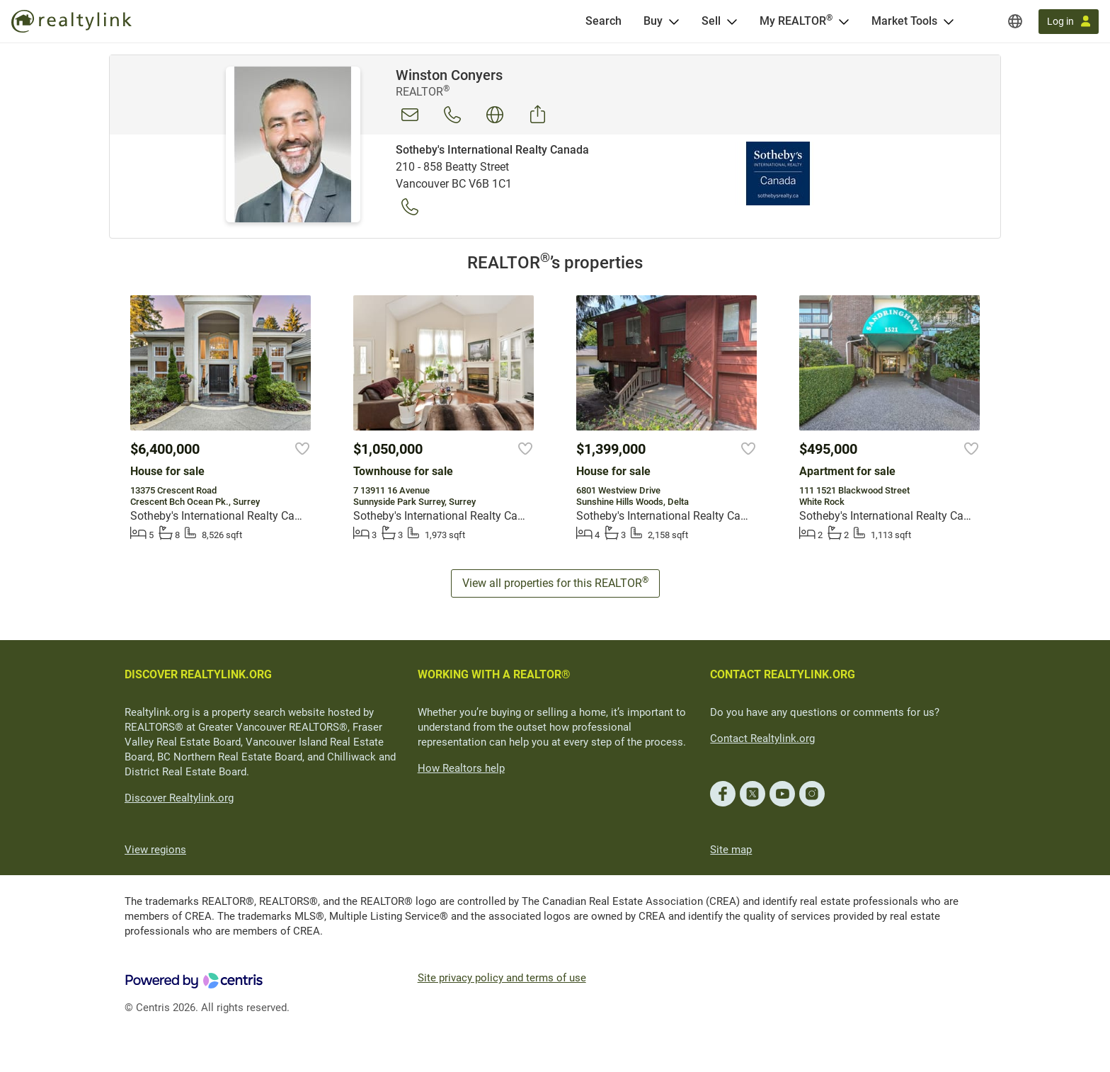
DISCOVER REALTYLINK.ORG (198, 674)
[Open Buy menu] (674, 21)
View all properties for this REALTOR (555, 582)
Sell (711, 21)
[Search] (603, 21)
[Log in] (1069, 21)
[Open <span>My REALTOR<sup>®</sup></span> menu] (843, 21)
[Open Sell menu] (732, 21)
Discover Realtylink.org (179, 798)
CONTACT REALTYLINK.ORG (782, 674)
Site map (731, 849)
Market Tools (904, 21)
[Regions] (1015, 21)
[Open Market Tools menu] (948, 21)
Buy (653, 21)
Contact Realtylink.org (762, 738)
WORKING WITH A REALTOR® (494, 674)
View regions (155, 849)
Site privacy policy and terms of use (502, 977)
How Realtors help (461, 768)
